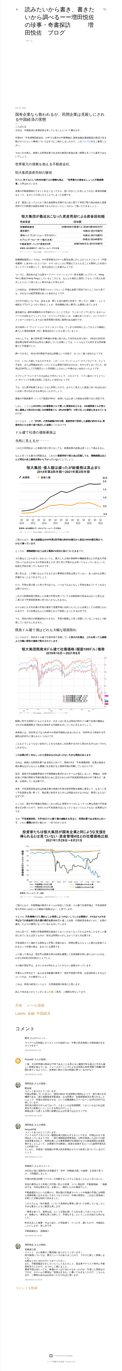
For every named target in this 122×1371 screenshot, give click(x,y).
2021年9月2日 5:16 (33, 1050)
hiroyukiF (29, 1059)
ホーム (29, 40)
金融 (30, 1013)
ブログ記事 (87, 141)
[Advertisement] (61, 77)
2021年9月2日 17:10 (33, 1157)
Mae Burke (70, 1361)
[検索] (105, 9)
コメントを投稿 (26, 1288)
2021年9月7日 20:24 (33, 1280)
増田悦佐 (29, 1083)
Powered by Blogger (61, 1356)
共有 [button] (18, 1005)
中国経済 (43, 1013)
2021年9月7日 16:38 (33, 1236)
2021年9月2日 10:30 (33, 1074)
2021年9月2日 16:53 (33, 1116)
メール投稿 (35, 1005)
